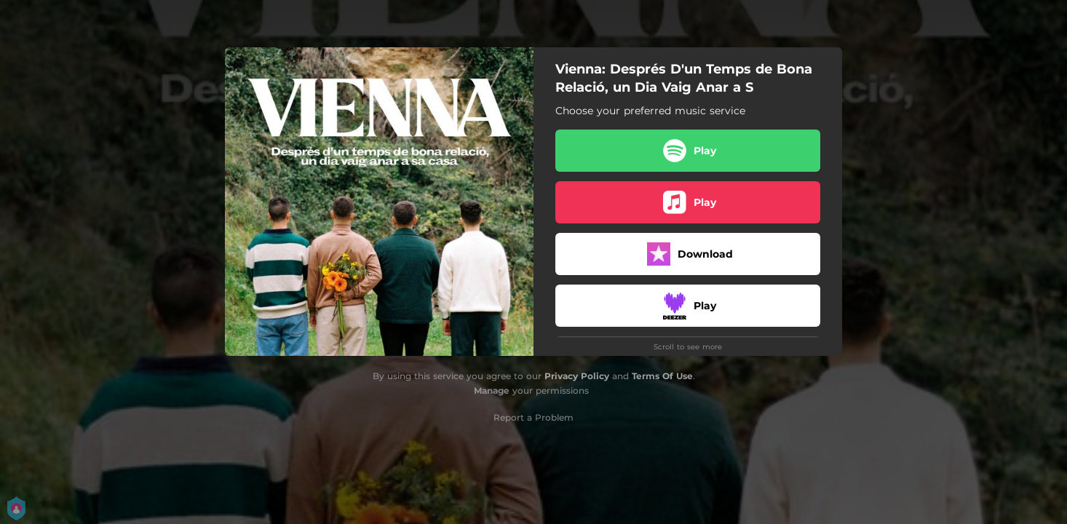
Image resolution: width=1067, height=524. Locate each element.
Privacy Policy (576, 375)
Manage (491, 390)
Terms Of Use (662, 375)
